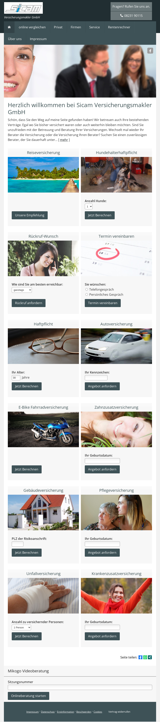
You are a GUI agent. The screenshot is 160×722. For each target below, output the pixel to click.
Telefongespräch (101, 290)
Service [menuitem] (94, 27)
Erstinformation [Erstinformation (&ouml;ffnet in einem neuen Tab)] (65, 712)
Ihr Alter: (18, 373)
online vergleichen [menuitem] (32, 27)
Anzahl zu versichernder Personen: (38, 622)
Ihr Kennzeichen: (97, 373)
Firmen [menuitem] (76, 27)
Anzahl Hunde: (95, 201)
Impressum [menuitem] (38, 39)
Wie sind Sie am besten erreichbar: (37, 285)
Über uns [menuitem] (15, 39)
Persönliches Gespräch (106, 295)
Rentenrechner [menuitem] (119, 27)
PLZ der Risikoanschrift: (29, 539)
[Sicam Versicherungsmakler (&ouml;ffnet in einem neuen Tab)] (150, 51)
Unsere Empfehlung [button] (29, 215)
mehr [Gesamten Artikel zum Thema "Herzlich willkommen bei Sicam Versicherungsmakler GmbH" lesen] (64, 140)
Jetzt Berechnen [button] (26, 470)
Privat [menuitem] (58, 27)
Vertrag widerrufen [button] (119, 712)
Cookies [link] (98, 712)
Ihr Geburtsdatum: (99, 456)
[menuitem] (9, 27)
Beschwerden (83, 712)
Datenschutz (48, 712)
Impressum (32, 712)
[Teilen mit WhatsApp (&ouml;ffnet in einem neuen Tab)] (145, 658)
